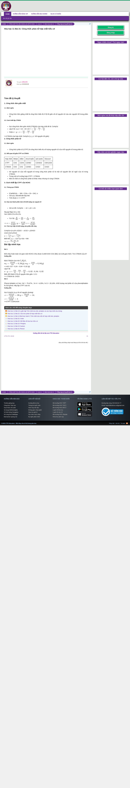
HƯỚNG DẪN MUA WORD (39, 14)
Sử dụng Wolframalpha (11, 410)
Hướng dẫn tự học (33, 403)
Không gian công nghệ (35, 410)
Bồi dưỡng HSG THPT (59, 403)
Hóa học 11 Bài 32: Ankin (16, 318)
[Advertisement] (45, 53)
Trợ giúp (123, 423)
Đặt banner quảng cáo (10, 417)
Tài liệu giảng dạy (9, 403)
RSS (127, 423)
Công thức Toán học (10, 405)
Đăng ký (111, 27)
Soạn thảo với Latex (10, 407)
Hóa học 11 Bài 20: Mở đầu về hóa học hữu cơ (23, 321)
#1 (87, 336)
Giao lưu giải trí (32, 412)
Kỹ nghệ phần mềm (34, 417)
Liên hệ (117, 423)
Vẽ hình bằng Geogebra (11, 412)
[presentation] (38, 129)
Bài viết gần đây (7, 18)
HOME (8, 14)
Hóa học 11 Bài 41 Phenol (16, 329)
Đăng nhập (111, 33)
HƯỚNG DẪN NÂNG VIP (20, 14)
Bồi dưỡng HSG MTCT (59, 407)
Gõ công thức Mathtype (11, 414)
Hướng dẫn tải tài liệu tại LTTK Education (46, 333)
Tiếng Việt (111, 423)
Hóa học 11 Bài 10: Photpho (17, 323)
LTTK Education (37, 422)
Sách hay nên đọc (33, 407)
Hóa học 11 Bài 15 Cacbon (16, 326)
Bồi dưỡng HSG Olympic (60, 414)
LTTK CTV (24, 82)
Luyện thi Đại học (58, 410)
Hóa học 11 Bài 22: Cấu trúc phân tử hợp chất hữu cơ (25, 313)
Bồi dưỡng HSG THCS (59, 405)
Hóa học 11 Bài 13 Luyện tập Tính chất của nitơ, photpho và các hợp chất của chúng (35, 311)
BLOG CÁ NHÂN (56, 14)
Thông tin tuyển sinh (34, 405)
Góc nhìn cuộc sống (34, 414)
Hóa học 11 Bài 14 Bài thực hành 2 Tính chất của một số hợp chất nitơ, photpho (33, 316)
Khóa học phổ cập (58, 417)
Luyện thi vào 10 (58, 412)
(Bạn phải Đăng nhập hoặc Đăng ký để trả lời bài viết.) (73, 342)
